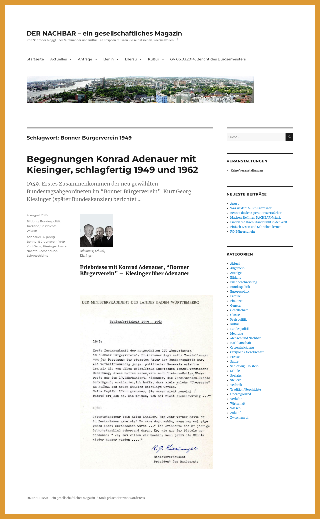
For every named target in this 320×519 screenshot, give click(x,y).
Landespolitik (240, 329)
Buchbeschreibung (243, 282)
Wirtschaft (237, 403)
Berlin (108, 59)
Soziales (236, 375)
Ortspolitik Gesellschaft (247, 352)
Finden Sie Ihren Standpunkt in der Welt (258, 222)
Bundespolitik (50, 221)
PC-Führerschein (242, 232)
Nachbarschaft (240, 343)
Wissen (32, 230)
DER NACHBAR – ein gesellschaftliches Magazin (104, 33)
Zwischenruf (239, 417)
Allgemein (237, 268)
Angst (234, 204)
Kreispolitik (238, 319)
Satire (234, 361)
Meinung (236, 333)
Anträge (85, 59)
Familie (235, 296)
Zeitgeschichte (37, 255)
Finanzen (237, 301)
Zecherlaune (48, 251)
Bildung (33, 221)
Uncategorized (240, 394)
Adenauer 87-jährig (41, 237)
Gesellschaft (239, 310)
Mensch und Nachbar (245, 338)
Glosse (235, 315)
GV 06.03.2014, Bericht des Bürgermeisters (208, 59)
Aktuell (235, 263)
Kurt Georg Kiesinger (42, 246)
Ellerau (131, 59)
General (235, 305)
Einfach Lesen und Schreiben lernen (256, 227)
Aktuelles (58, 59)
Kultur (153, 59)
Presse (235, 357)
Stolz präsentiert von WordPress (122, 498)
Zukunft (236, 413)
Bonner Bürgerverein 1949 (46, 241)
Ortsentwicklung (242, 347)
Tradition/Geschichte (42, 226)
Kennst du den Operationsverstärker (256, 213)
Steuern (235, 380)
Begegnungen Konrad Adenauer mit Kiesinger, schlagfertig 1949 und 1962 (112, 164)
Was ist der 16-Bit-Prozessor (251, 208)
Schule (235, 371)
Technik (236, 385)
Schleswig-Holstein (244, 366)
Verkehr (236, 399)
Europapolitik (239, 291)
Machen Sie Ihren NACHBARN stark (255, 218)
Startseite (35, 59)
